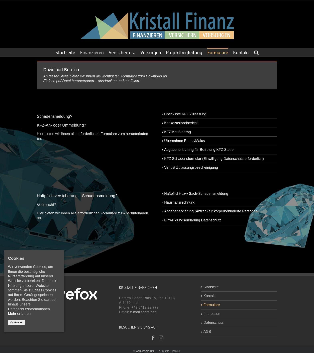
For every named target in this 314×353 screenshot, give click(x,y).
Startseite (211, 287)
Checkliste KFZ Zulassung (185, 114)
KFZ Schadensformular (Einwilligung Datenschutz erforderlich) (214, 159)
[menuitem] (67, 52)
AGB (207, 332)
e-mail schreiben (143, 312)
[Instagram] (161, 338)
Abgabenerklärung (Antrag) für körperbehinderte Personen (211, 211)
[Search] (256, 52)
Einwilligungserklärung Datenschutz (192, 220)
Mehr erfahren (19, 314)
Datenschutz (213, 323)
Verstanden (16, 322)
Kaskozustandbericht (181, 123)
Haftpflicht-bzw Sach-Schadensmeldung (196, 194)
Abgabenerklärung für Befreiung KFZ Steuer (199, 150)
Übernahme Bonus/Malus (184, 141)
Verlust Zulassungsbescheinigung (191, 167)
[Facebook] (153, 338)
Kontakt (209, 296)
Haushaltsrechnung (179, 202)
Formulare (211, 305)
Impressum (212, 314)
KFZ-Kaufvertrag (177, 132)
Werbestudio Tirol (145, 351)
